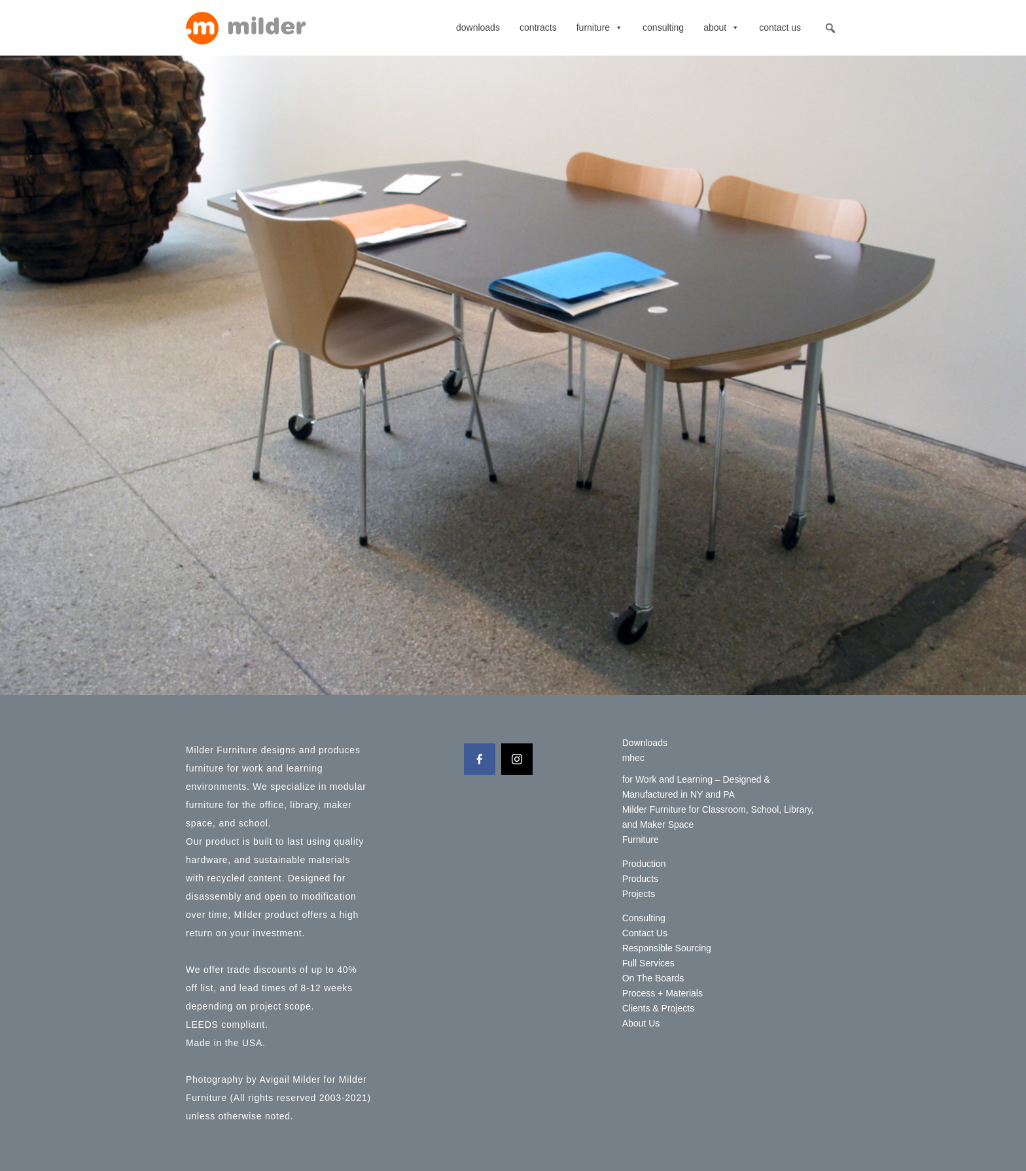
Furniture (599, 27)
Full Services (648, 963)
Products (640, 879)
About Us (641, 1023)
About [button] (721, 27)
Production (644, 863)
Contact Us (780, 27)
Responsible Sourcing (666, 948)
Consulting (663, 27)
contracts (538, 27)
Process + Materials (662, 993)
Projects (639, 894)
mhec (633, 758)
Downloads (478, 27)
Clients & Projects (658, 1008)
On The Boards (653, 978)
